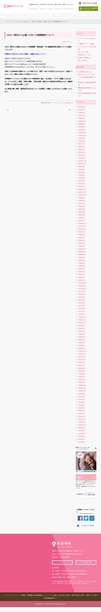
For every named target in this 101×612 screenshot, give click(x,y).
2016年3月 (82, 342)
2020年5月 (82, 209)
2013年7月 (82, 433)
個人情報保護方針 (49, 597)
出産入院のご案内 (64, 595)
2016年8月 (82, 328)
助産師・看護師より (85, 57)
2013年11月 (82, 422)
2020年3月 (82, 215)
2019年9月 (82, 232)
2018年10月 (82, 254)
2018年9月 (82, 257)
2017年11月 (82, 286)
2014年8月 (82, 396)
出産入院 (50, 4)
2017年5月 (82, 303)
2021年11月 (82, 161)
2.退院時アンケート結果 (86, 44)
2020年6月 (82, 206)
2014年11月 (82, 388)
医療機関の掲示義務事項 (34, 595)
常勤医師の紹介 (34, 4)
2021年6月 (82, 175)
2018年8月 (82, 260)
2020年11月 (82, 192)
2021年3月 (82, 183)
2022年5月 (82, 147)
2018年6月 (82, 266)
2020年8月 (82, 200)
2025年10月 (82, 107)
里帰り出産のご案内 (78, 595)
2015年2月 (82, 379)
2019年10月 (82, 229)
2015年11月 (82, 354)
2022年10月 (82, 135)
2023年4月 (82, 127)
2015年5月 (82, 371)
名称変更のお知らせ (85, 72)
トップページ (8, 595)
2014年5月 (82, 405)
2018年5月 (82, 269)
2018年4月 (82, 271)
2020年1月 (82, 220)
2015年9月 (82, 359)
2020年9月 (82, 198)
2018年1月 (82, 280)
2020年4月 (82, 212)
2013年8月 (82, 430)
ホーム (8, 21)
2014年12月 (82, 385)
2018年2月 (82, 277)
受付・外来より (83, 60)
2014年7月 (82, 399)
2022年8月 (82, 141)
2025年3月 (82, 110)
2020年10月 (82, 195)
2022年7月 (82, 144)
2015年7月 (82, 365)
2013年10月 (82, 425)
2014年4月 (82, 408)
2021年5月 (82, 178)
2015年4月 (82, 374)
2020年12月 (82, 189)
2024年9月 (82, 118)
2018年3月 (82, 274)
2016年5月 (82, 337)
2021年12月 (82, 158)
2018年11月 (82, 252)
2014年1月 (82, 416)
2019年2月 (82, 243)
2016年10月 (82, 323)
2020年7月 (82, 203)
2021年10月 (82, 164)
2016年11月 (82, 320)
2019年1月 (82, 246)
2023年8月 (82, 124)
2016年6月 (82, 334)
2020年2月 (82, 218)
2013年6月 (82, 436)
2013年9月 (82, 428)
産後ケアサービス (68, 4)
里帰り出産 (57, 4)
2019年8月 (82, 235)
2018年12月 (82, 249)
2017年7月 (82, 297)
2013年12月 (82, 419)
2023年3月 (82, 130)
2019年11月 (82, 226)
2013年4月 (82, 442)
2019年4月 (82, 240)
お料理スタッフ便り (85, 55)
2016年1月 (82, 348)
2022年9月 (82, 138)
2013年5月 (82, 439)
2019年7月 (82, 237)
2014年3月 (82, 411)
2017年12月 (82, 283)
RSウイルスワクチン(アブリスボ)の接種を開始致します (87, 77)
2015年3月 (82, 377)
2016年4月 (82, 340)
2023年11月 (82, 121)
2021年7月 (82, 172)
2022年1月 (82, 155)
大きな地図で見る (86, 562)
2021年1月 (82, 186)
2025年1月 (82, 115)
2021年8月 (82, 169)
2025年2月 (82, 112)
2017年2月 (82, 311)
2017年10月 (82, 289)
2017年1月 (82, 314)
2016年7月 (82, 331)
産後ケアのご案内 (91, 595)
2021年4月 (82, 181)
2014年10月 (82, 391)
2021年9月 (82, 166)
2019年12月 (82, 223)
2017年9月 (82, 291)
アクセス (62, 562)
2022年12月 (82, 132)
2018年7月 (82, 263)
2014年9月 (82, 394)
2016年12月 (82, 317)
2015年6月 (82, 368)
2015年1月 (82, 382)
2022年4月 (82, 149)
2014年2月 (82, 413)
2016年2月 (82, 345)
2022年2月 (82, 152)
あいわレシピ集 (83, 52)
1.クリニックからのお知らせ (23, 21)
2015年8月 (82, 362)
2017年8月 (82, 294)
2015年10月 (82, 357)
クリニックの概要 (19, 595)
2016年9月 (82, 325)
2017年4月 (82, 305)
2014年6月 (82, 402)
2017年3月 (82, 308)
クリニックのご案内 (50, 595)
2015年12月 (82, 351)
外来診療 (43, 4)
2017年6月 (82, 300)
